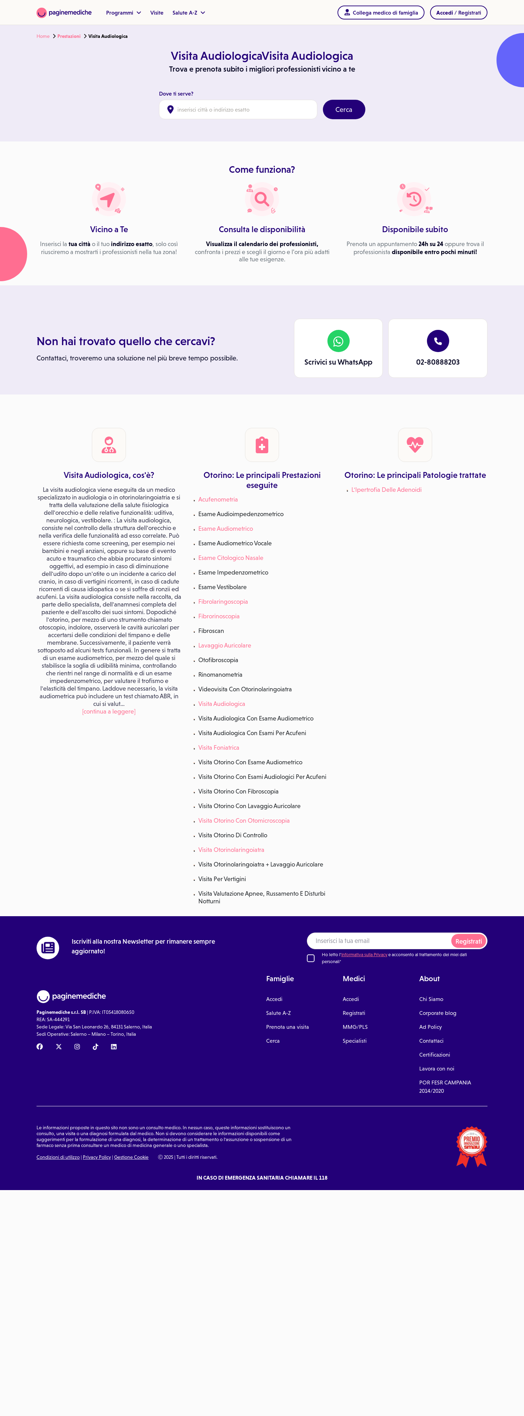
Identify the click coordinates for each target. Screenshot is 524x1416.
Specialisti (355, 1040)
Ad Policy (430, 1027)
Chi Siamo (431, 999)
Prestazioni (69, 36)
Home (43, 36)
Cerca (343, 109)
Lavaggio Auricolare (224, 645)
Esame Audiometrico (225, 528)
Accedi (274, 999)
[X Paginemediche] (59, 1047)
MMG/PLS (355, 1027)
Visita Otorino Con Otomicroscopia (244, 820)
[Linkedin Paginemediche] (114, 1047)
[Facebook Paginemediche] (40, 1047)
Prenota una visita (287, 1027)
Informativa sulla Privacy (364, 954)
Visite (157, 12)
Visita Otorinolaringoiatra (231, 849)
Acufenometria (218, 499)
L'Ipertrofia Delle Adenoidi (386, 489)
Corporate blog (437, 1013)
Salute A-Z (189, 12)
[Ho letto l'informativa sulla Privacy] (311, 958)
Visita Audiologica (221, 703)
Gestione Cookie (131, 1157)
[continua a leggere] (109, 711)
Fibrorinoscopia (219, 616)
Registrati (468, 941)
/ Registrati (458, 12)
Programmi (123, 12)
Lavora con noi (436, 1068)
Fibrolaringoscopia (223, 601)
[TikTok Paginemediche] (95, 1047)
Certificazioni (434, 1054)
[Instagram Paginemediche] (77, 1047)
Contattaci (431, 1040)
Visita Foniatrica (218, 747)
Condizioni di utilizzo (58, 1157)
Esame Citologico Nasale (230, 557)
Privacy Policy (97, 1157)
